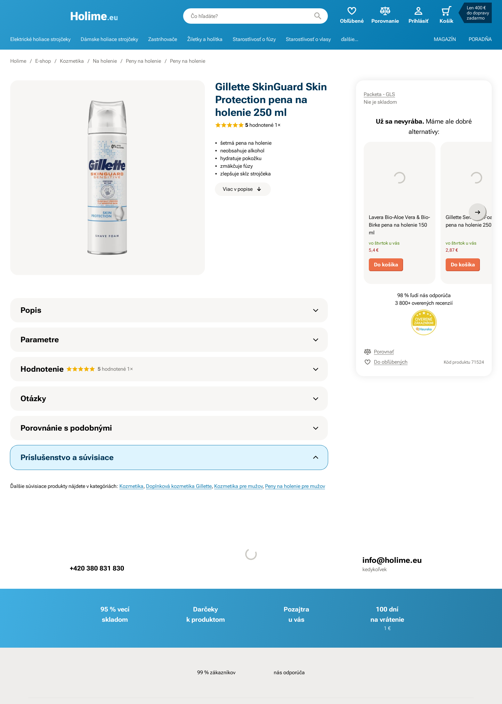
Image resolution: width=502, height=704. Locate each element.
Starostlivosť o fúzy (254, 39)
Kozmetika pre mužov (238, 486)
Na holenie (105, 61)
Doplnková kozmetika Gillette (179, 486)
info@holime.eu (392, 560)
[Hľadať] (318, 16)
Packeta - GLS (379, 94)
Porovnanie (385, 14)
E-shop (43, 61)
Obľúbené (352, 14)
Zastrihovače (162, 39)
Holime (18, 61)
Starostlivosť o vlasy (308, 39)
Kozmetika (72, 61)
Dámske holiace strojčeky (109, 39)
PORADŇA (480, 39)
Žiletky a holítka (205, 39)
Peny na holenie (143, 61)
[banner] (94, 16)
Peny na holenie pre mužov (295, 486)
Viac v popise (243, 189)
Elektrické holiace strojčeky (40, 39)
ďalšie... (349, 39)
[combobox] (255, 16)
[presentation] (399, 178)
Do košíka (386, 265)
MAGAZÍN (445, 39)
